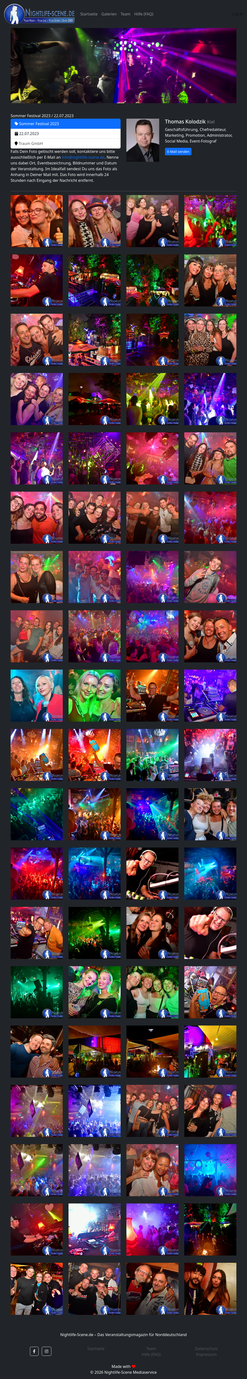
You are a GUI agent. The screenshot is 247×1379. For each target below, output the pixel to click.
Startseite (89, 14)
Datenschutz (206, 1348)
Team (125, 14)
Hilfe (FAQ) (143, 14)
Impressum (206, 1354)
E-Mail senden (178, 151)
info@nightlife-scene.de (83, 157)
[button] (34, 1351)
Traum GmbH (29, 143)
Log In (237, 14)
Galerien (109, 14)
